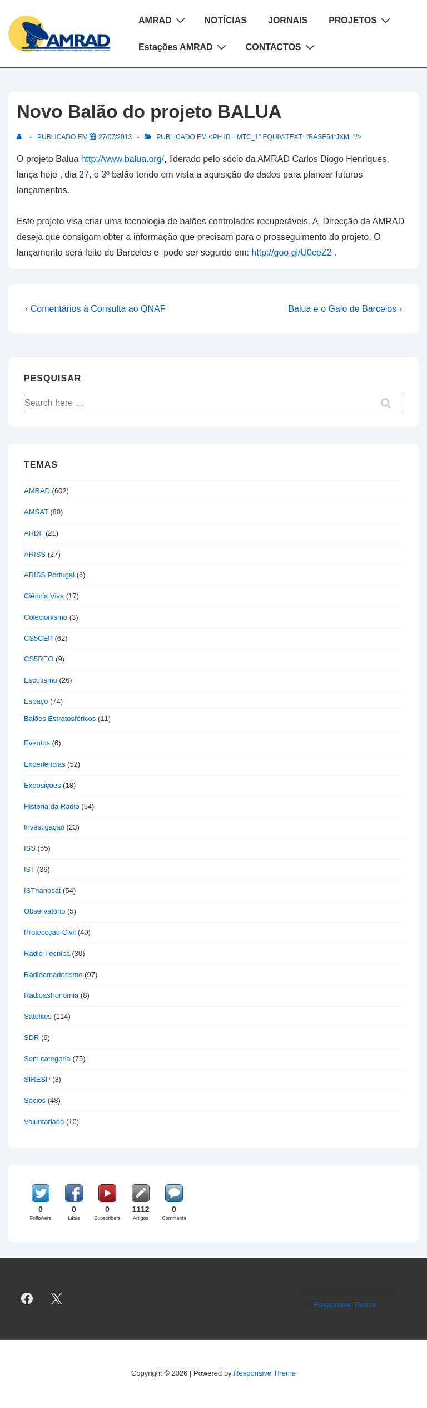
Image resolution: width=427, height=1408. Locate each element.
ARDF (33, 533)
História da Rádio (52, 806)
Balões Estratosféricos (60, 718)
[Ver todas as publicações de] (21, 137)
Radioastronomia (51, 995)
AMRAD (163, 20)
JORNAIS (287, 20)
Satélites (38, 1016)
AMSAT (36, 512)
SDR (31, 1037)
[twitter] (56, 1299)
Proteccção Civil (50, 932)
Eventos (37, 743)
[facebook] (27, 1299)
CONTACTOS (281, 47)
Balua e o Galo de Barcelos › (345, 308)
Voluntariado (44, 1121)
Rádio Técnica (47, 953)
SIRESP (37, 1079)
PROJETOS (361, 20)
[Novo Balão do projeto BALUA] (115, 137)
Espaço (36, 701)
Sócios (35, 1100)
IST (29, 869)
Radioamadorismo (53, 974)
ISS (30, 848)
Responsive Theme (345, 1305)
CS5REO (38, 659)
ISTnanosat (42, 890)
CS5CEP (38, 638)
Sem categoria (47, 1058)
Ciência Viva (44, 596)
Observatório (44, 911)
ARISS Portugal (49, 575)
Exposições (42, 785)
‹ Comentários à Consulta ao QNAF (95, 308)
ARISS (35, 554)
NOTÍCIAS (226, 20)
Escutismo (40, 680)
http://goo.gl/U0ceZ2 (291, 252)
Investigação (44, 827)
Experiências (44, 764)
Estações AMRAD (183, 47)
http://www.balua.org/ (122, 159)
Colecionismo (45, 617)
